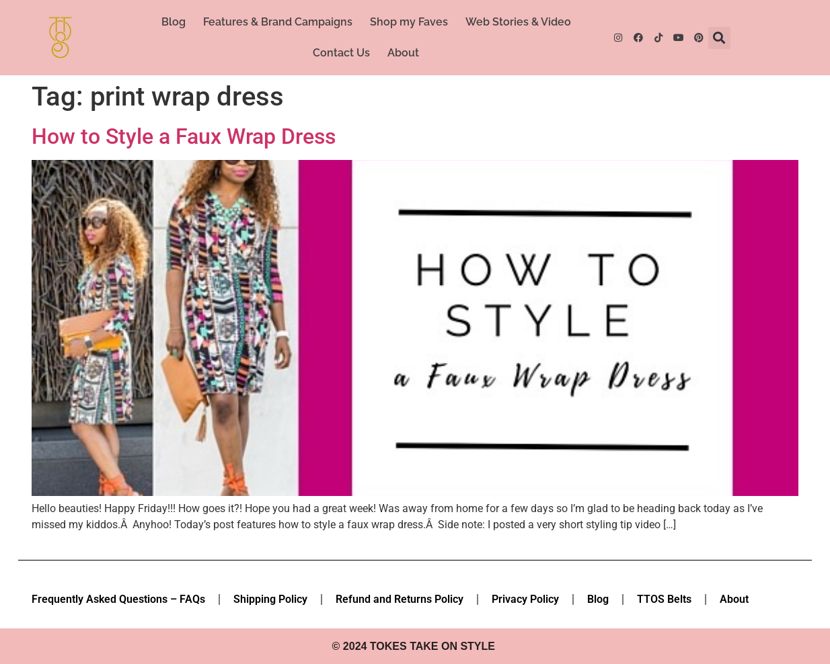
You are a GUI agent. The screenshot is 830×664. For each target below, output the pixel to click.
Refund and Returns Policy (399, 599)
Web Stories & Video (518, 21)
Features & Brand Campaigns (277, 21)
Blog (173, 21)
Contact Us (341, 52)
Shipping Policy (270, 599)
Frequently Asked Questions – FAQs (118, 599)
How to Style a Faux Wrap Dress (184, 136)
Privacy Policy (525, 599)
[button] (719, 38)
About (403, 52)
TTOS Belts (664, 599)
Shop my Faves (409, 21)
